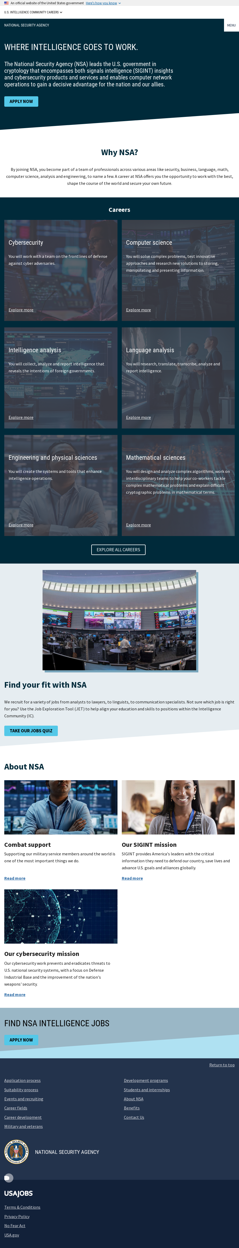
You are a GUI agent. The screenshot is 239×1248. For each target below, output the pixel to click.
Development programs (146, 1080)
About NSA (133, 1098)
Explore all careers (118, 550)
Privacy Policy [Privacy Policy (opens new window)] (16, 1216)
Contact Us (134, 1117)
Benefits (132, 1108)
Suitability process (21, 1089)
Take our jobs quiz (31, 731)
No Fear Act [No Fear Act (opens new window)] (14, 1225)
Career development (23, 1117)
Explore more (21, 309)
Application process (22, 1080)
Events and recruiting (23, 1098)
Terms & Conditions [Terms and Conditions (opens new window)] (22, 1207)
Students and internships (147, 1089)
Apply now (21, 101)
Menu (231, 25)
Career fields (15, 1108)
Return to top (222, 1064)
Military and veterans (23, 1126)
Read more (14, 878)
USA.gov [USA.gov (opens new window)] (11, 1235)
